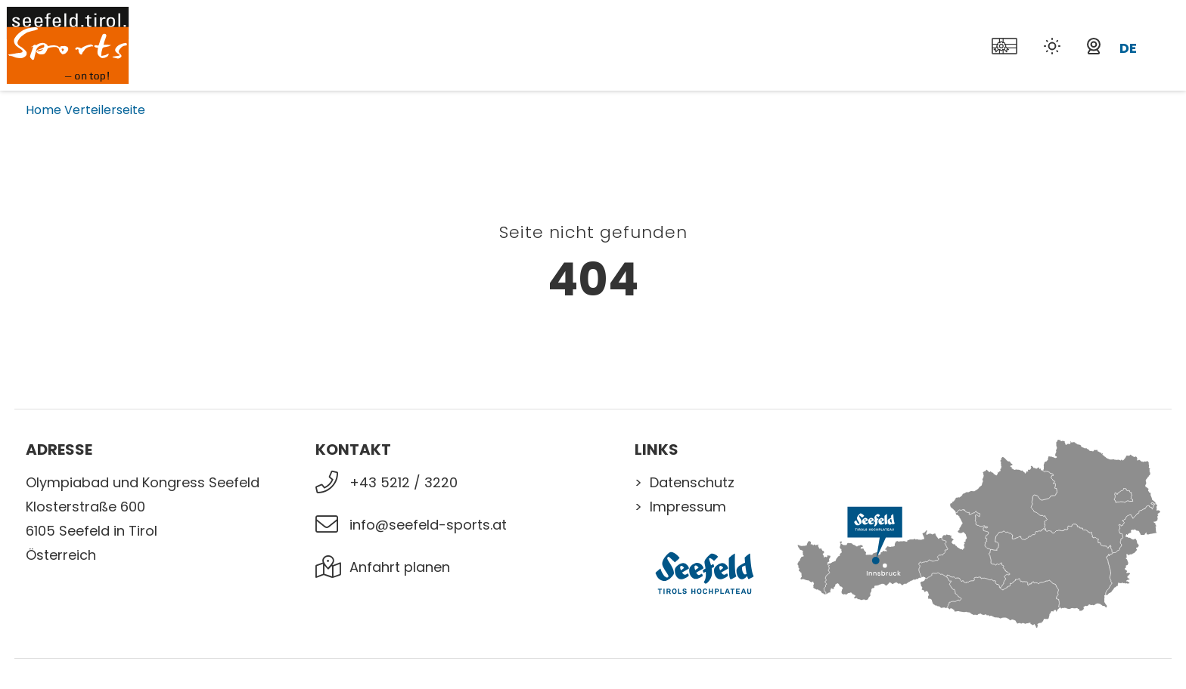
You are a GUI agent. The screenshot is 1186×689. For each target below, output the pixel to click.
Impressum (688, 506)
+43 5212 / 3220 (403, 482)
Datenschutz (692, 482)
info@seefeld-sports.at (428, 524)
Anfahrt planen (399, 567)
